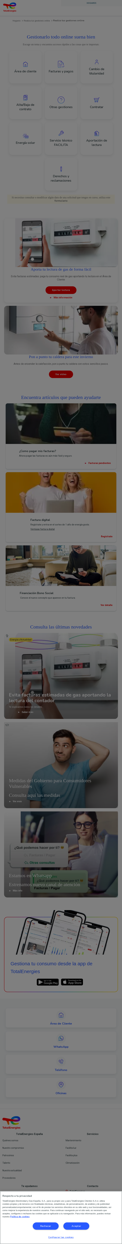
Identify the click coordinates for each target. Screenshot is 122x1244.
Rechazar (45, 1226)
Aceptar (76, 1226)
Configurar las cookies (61, 1237)
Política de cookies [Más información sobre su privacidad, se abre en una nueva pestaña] (19, 1216)
